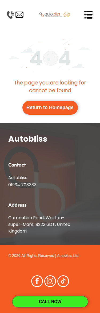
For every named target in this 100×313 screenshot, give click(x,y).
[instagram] (50, 281)
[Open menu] (88, 15)
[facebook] (37, 281)
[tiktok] (63, 281)
